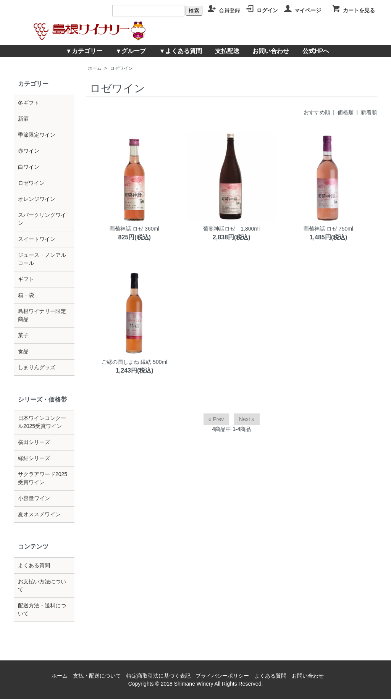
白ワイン (28, 167)
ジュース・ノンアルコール (42, 259)
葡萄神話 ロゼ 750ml (328, 229)
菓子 (23, 335)
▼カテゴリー (84, 51)
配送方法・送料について (42, 609)
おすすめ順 (317, 112)
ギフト (26, 279)
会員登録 (224, 10)
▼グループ (130, 51)
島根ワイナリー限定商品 (42, 315)
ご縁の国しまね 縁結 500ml (134, 362)
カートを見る (353, 10)
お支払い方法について (42, 585)
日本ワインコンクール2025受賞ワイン (42, 422)
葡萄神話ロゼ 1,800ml (231, 229)
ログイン (262, 10)
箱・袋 (26, 295)
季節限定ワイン (36, 135)
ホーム (95, 68)
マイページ (302, 10)
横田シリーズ (34, 442)
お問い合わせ (270, 51)
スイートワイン (36, 239)
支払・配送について (97, 676)
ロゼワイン (121, 68)
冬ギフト (28, 103)
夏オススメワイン (39, 514)
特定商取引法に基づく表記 (158, 676)
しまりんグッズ (36, 367)
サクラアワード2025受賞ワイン (42, 478)
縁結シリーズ (34, 458)
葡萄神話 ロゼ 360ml (134, 229)
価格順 (346, 112)
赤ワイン (28, 151)
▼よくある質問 (180, 51)
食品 (23, 351)
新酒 (23, 119)
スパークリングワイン (42, 219)
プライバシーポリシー (222, 676)
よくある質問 (34, 565)
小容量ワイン (34, 498)
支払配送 (227, 51)
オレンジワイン (36, 199)
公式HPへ (315, 51)
